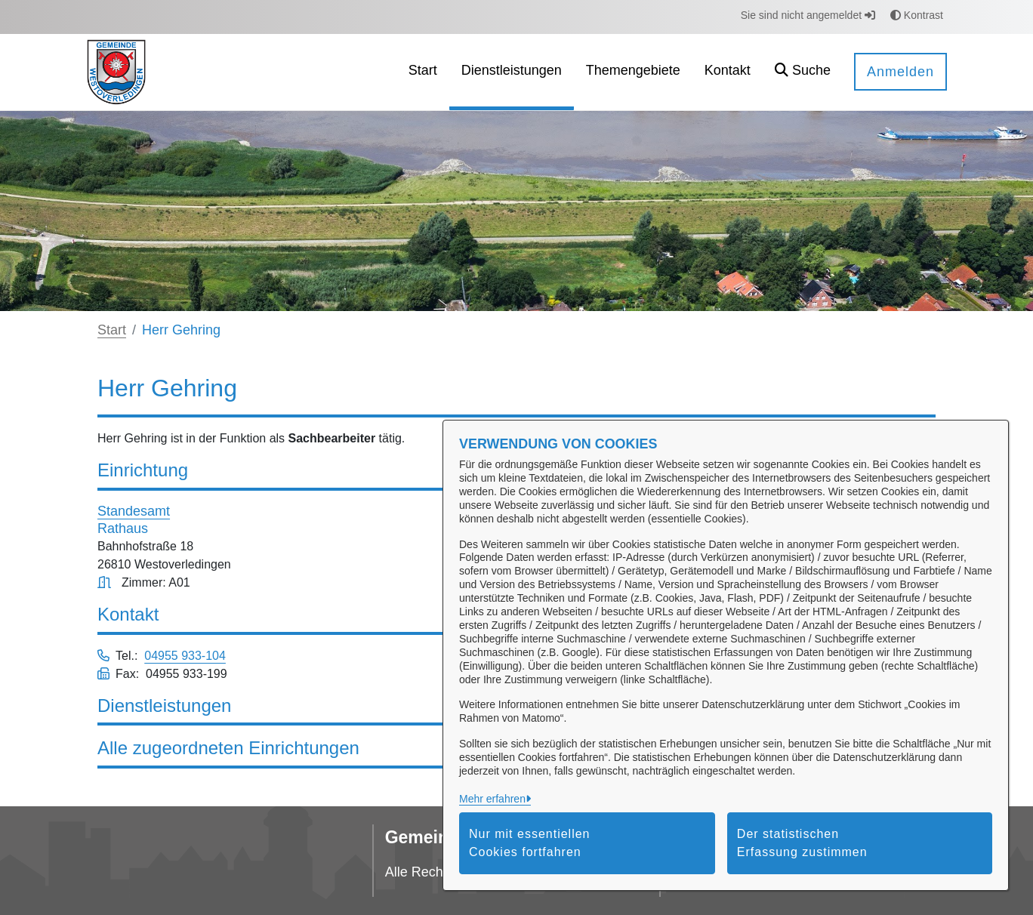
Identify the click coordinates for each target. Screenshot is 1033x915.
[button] (803, 72)
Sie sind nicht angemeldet (808, 15)
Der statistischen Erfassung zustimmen (802, 842)
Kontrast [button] (916, 15)
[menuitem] (422, 72)
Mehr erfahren (492, 799)
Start (111, 329)
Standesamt (133, 511)
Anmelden (900, 71)
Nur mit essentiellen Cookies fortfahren (530, 842)
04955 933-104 (185, 655)
